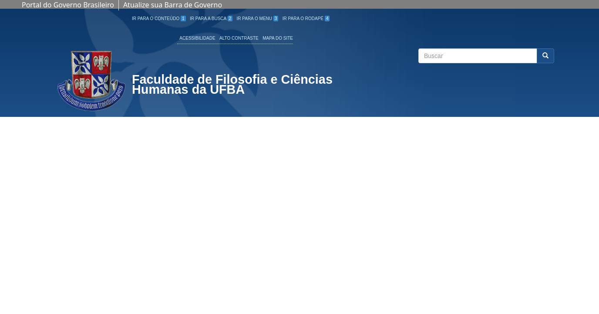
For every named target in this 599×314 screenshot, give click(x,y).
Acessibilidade (197, 38)
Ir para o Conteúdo (159, 18)
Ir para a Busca (211, 18)
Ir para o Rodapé (306, 18)
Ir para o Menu (258, 18)
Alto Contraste (239, 38)
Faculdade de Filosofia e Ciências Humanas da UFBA (232, 85)
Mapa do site (277, 38)
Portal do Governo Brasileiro (68, 5)
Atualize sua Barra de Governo (172, 5)
